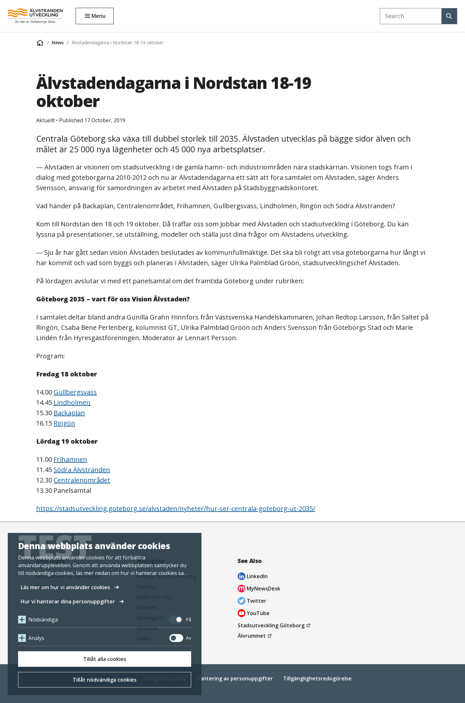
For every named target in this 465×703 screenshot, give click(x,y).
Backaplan (69, 412)
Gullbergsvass (75, 392)
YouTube (254, 614)
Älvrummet (256, 636)
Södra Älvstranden (82, 469)
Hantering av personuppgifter (234, 678)
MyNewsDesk (259, 589)
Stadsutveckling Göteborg (275, 625)
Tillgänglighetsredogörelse (317, 678)
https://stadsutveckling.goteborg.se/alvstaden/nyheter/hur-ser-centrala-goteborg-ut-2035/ (175, 508)
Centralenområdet (82, 480)
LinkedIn (253, 577)
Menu (98, 15)
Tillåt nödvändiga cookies (105, 679)
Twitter (252, 601)
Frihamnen (70, 459)
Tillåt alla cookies (104, 659)
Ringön (64, 423)
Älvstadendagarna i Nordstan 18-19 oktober (117, 42)
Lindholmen (72, 402)
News (58, 42)
